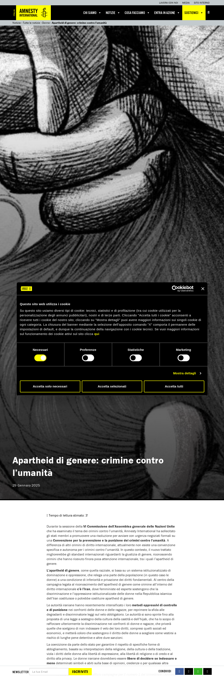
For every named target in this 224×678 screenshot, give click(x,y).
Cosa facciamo (137, 12)
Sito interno (202, 2)
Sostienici (193, 12)
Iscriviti (80, 671)
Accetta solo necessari (50, 386)
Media (186, 2)
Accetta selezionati (112, 386)
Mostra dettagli (184, 373)
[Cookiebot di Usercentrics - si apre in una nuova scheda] (174, 288)
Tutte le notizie (31, 23)
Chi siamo (92, 12)
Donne (46, 23)
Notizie (113, 12)
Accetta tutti (174, 386)
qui (96, 334)
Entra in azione (167, 12)
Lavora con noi (168, 2)
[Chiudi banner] (202, 288)
